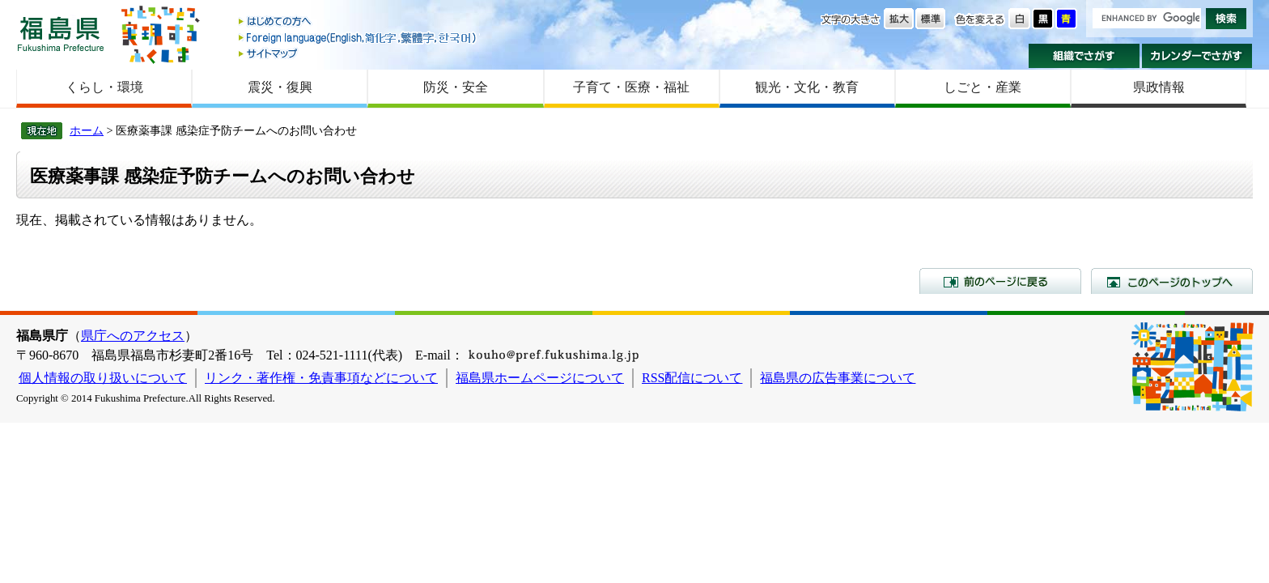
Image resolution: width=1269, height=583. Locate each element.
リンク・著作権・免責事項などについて (321, 378)
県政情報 (1159, 87)
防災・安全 (455, 87)
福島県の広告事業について (837, 378)
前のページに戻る (1000, 281)
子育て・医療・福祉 (631, 87)
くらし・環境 (104, 87)
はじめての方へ (358, 22)
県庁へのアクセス (133, 336)
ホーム (87, 130)
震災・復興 (280, 87)
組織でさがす (1084, 56)
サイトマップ (358, 53)
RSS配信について (692, 378)
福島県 (60, 34)
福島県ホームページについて (540, 378)
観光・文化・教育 (807, 87)
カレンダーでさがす (1197, 56)
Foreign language (358, 37)
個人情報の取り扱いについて (103, 378)
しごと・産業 (982, 87)
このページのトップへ (1172, 281)
